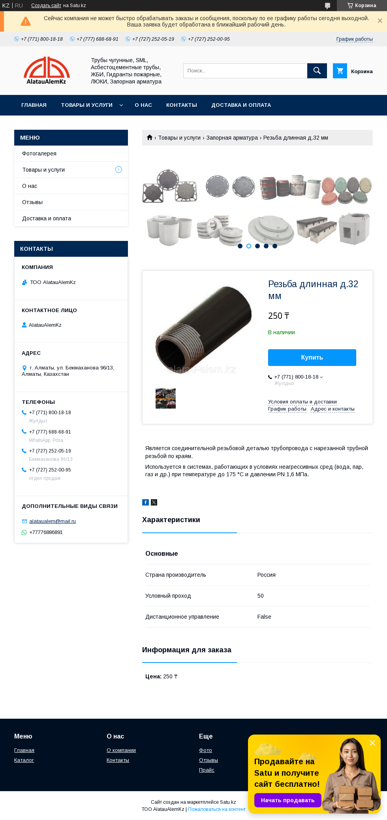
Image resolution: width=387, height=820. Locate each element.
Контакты (181, 105)
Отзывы (32, 202)
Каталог (24, 760)
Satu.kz (228, 802)
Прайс (206, 770)
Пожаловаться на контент (217, 809)
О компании (121, 750)
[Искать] (317, 70)
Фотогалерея (39, 153)
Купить (312, 357)
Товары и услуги (87, 105)
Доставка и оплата (241, 105)
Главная (34, 105)
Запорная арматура (232, 137)
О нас (143, 105)
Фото (205, 750)
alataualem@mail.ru (52, 521)
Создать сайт (46, 5)
